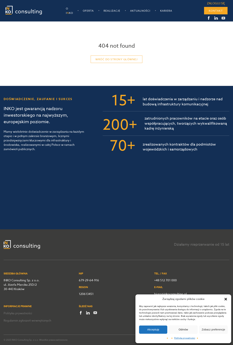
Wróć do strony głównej (116, 59)
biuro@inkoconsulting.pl (170, 294)
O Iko (69, 11)
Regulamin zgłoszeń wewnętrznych (27, 320)
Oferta (88, 10)
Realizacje (112, 10)
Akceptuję (153, 329)
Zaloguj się (216, 3)
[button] (226, 299)
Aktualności (140, 10)
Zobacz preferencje (213, 329)
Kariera (166, 10)
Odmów (183, 329)
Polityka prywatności (184, 338)
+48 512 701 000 (165, 280)
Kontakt (216, 10)
